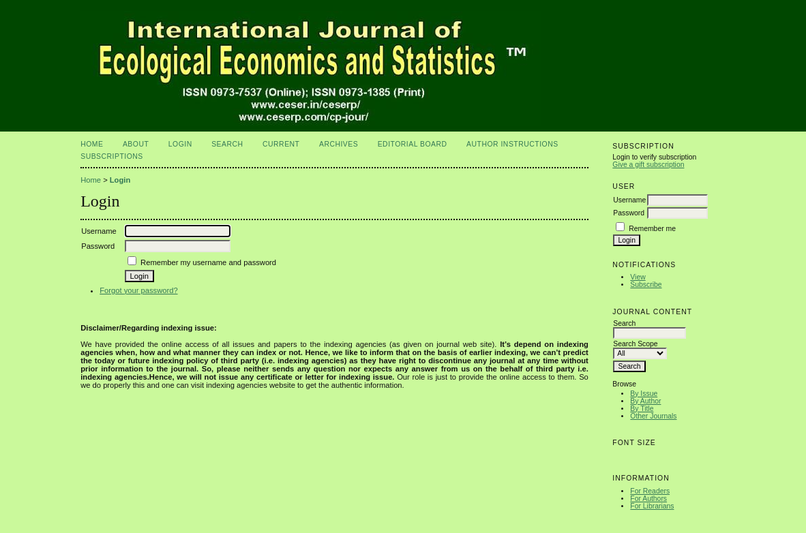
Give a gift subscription (648, 164)
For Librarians (652, 506)
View (637, 277)
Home (91, 144)
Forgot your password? (138, 290)
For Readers (650, 491)
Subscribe (645, 284)
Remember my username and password (208, 262)
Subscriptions (111, 156)
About (136, 144)
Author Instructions (512, 144)
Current (281, 144)
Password (628, 213)
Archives (338, 144)
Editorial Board (412, 144)
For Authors (648, 498)
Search (227, 144)
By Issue (643, 393)
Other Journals (653, 416)
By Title (641, 408)
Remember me (652, 228)
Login (180, 144)
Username (629, 200)
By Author (645, 401)
